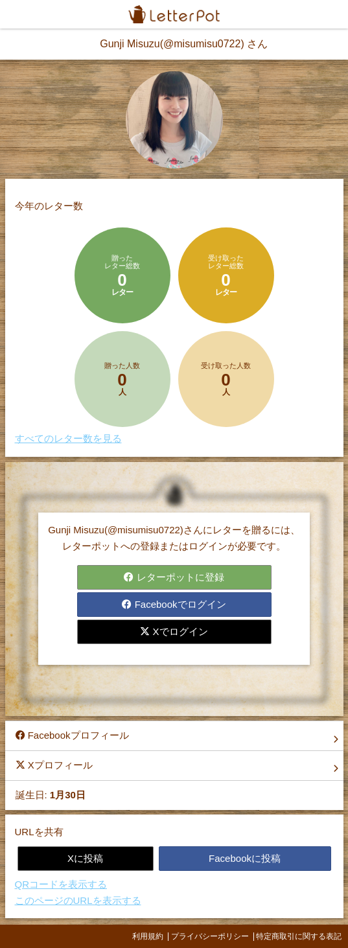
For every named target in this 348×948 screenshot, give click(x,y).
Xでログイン (173, 631)
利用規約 (147, 936)
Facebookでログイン (174, 604)
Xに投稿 (85, 858)
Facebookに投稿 (245, 858)
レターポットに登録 (174, 577)
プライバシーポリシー (210, 936)
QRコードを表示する (61, 884)
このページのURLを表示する (78, 900)
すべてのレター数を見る (68, 438)
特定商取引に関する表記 (299, 936)
